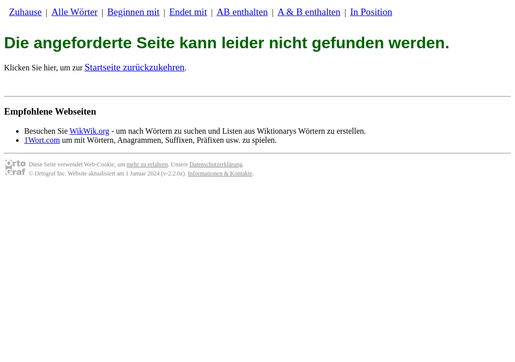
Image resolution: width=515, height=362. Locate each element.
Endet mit (188, 12)
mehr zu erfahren (147, 164)
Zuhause (25, 12)
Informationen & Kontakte (220, 173)
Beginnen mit (133, 12)
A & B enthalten (309, 12)
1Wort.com (42, 140)
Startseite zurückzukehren (134, 67)
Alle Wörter (74, 12)
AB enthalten (242, 12)
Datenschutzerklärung (216, 164)
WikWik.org (89, 131)
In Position (371, 12)
